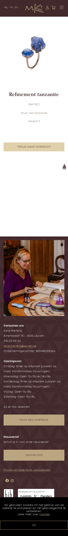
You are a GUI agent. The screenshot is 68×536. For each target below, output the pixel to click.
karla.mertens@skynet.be (20, 346)
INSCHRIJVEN (34, 455)
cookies (44, 514)
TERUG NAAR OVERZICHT (34, 146)
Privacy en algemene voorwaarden (27, 469)
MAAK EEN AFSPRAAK (34, 419)
